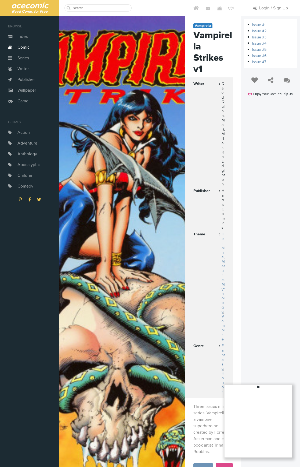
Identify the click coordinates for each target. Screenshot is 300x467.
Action (23, 132)
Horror (223, 382)
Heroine (223, 245)
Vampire (223, 328)
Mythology (223, 298)
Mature (223, 270)
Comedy (25, 186)
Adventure (27, 143)
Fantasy (223, 357)
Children (25, 175)
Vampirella (203, 26)
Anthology (27, 154)
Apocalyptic (28, 164)
